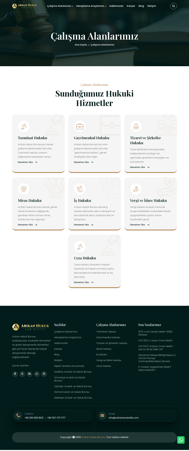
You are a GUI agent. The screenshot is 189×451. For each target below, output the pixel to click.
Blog (141, 6)
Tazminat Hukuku (32, 138)
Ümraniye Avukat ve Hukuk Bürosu (69, 380)
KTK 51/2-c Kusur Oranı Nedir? (155, 341)
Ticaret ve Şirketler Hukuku (111, 344)
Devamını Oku (27, 162)
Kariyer (131, 6)
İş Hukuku (82, 200)
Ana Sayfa (81, 44)
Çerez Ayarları (20, 366)
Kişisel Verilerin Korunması (69, 367)
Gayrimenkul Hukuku (91, 138)
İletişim (152, 6)
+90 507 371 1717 (56, 419)
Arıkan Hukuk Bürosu (93, 438)
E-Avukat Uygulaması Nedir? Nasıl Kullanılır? (154, 369)
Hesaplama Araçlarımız (90, 6)
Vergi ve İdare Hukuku (148, 200)
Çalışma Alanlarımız (59, 6)
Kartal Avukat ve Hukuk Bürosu (71, 393)
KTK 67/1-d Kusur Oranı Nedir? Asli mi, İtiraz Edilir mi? (155, 349)
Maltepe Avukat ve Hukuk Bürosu (73, 398)
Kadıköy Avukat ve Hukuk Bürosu (72, 372)
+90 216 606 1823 (34, 419)
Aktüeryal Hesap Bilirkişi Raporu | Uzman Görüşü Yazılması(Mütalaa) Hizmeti (157, 359)
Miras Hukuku (30, 200)
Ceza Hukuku (85, 258)
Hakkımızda (116, 6)
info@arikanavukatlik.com (124, 419)
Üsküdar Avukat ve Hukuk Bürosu (73, 387)
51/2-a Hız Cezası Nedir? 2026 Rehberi (155, 334)
